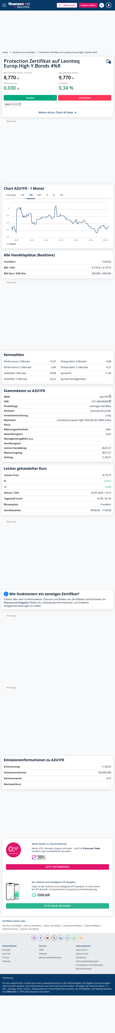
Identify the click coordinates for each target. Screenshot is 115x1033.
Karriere (6, 954)
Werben (43, 954)
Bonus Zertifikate (32, 925)
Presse (5, 957)
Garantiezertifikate (72, 925)
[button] (67, 5)
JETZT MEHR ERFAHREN (57, 906)
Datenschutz (82, 954)
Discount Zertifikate (12, 925)
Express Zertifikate (30, 928)
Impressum (81, 950)
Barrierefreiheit (83, 969)
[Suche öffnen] (101, 5)
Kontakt (6, 950)
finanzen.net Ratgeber (16, 602)
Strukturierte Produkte (24, 52)
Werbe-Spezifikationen (50, 957)
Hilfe (41, 950)
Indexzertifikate (92, 925)
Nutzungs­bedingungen (87, 961)
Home (5, 52)
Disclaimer (81, 957)
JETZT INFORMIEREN (57, 867)
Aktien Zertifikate (52, 925)
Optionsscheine (10, 928)
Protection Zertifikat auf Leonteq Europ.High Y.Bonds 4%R (68, 52)
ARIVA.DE (11, 991)
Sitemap (6, 961)
